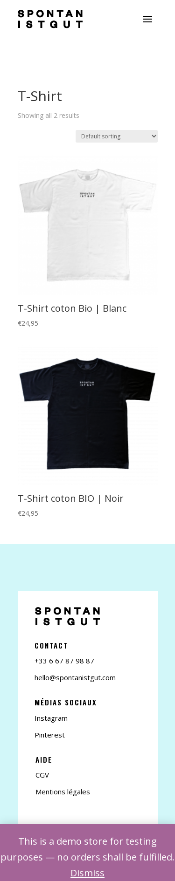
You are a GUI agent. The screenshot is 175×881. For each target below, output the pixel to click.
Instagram (51, 718)
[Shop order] (117, 136)
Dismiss (87, 873)
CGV (42, 774)
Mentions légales (62, 791)
